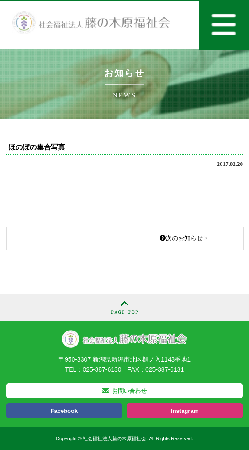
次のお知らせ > (184, 238)
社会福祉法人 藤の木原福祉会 (124, 339)
